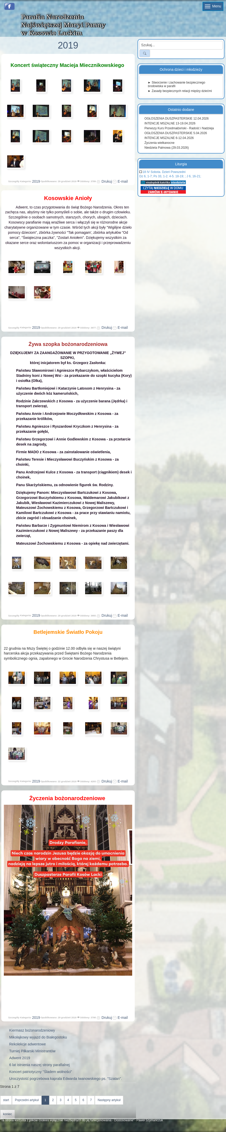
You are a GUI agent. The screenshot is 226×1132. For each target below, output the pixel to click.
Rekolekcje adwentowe (27, 1044)
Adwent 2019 (19, 1058)
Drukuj (104, 181)
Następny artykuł (109, 1100)
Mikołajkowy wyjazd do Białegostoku (38, 1037)
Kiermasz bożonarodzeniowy (32, 1030)
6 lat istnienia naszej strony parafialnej (39, 1065)
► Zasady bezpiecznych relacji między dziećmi (180, 91)
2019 (36, 181)
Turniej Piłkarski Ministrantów (32, 1051)
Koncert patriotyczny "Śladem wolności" (40, 1072)
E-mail (120, 181)
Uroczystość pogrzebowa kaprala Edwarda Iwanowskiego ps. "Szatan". (65, 1079)
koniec (7, 1114)
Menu (213, 6)
